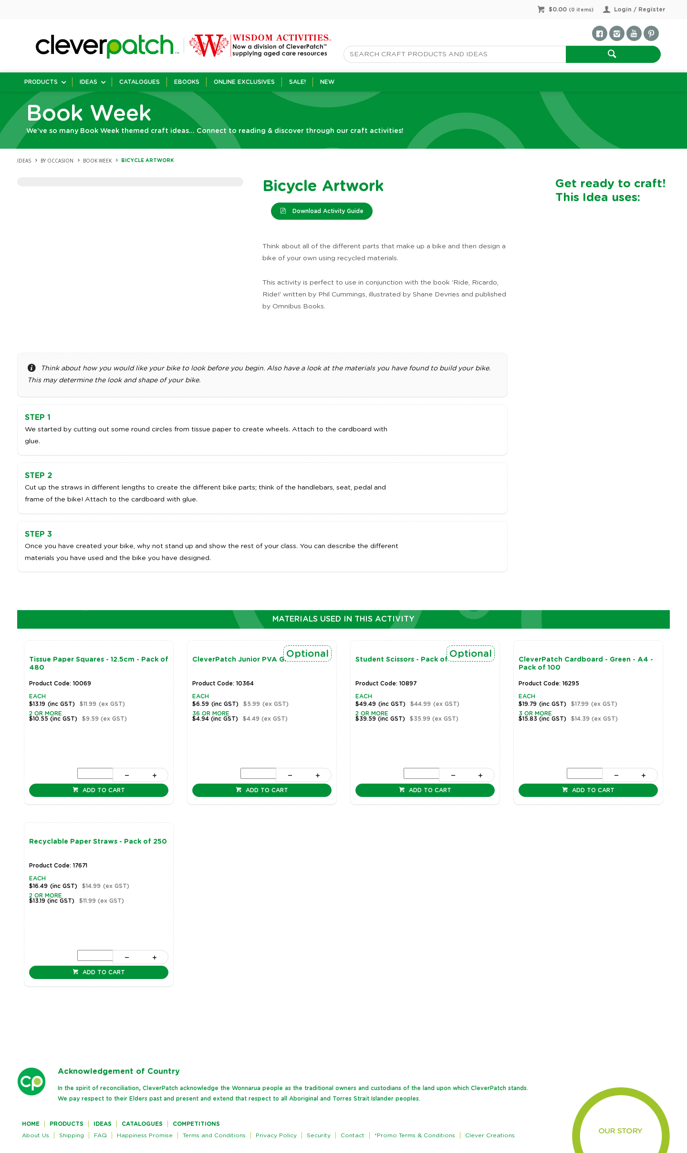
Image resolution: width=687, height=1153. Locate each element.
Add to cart (103, 790)
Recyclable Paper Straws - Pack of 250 (98, 841)
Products (41, 82)
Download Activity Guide (327, 211)
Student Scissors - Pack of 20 (407, 659)
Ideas (88, 82)
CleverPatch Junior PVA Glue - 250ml (258, 659)
